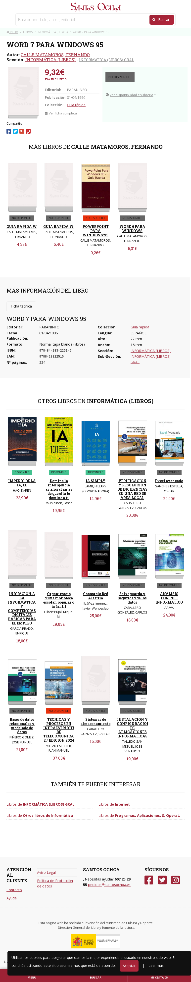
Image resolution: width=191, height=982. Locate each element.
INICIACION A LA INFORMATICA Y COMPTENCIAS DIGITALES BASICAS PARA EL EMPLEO (22, 608)
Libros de (40, 804)
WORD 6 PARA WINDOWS (132, 228)
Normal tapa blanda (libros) (62, 344)
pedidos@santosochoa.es (109, 884)
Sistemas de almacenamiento (95, 721)
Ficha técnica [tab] (21, 306)
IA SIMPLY (95, 480)
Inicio (12, 32)
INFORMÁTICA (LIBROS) (50, 59)
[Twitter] (162, 880)
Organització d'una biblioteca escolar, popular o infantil (58, 600)
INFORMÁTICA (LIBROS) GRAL (106, 59)
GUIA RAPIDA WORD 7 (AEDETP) (35, 226)
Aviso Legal (46, 872)
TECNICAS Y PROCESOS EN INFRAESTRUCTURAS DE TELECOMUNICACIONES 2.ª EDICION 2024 (65, 730)
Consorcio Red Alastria (95, 595)
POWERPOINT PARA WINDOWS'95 (96, 230)
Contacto (14, 889)
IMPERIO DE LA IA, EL (22, 482)
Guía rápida (76, 105)
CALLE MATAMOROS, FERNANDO (55, 54)
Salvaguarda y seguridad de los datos (132, 598)
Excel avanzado (169, 480)
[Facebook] (148, 880)
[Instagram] (175, 880)
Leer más (156, 965)
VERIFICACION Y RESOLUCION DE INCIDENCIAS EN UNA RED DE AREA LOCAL (132, 489)
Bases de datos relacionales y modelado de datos (22, 725)
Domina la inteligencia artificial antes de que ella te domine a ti (59, 489)
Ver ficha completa (61, 113)
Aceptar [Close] (129, 965)
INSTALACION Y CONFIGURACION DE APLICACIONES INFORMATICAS (133, 727)
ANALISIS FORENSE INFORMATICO (169, 598)
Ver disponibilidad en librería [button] (129, 95)
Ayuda (11, 898)
